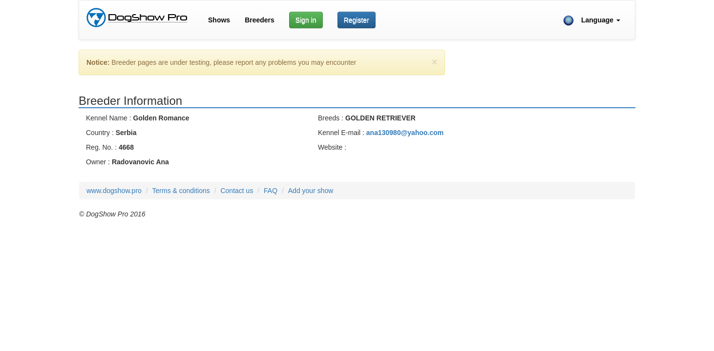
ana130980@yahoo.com (404, 132)
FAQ (270, 191)
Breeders (259, 20)
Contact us (236, 191)
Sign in (305, 20)
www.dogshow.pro (114, 191)
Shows (219, 20)
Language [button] (591, 20)
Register (356, 20)
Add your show (311, 191)
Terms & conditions (181, 191)
